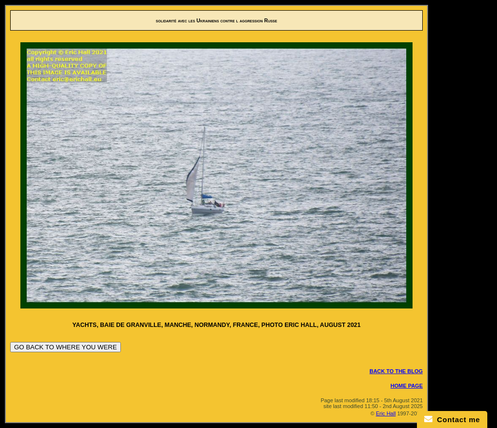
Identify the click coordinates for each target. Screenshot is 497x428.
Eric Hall (386, 413)
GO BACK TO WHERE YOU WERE (65, 347)
